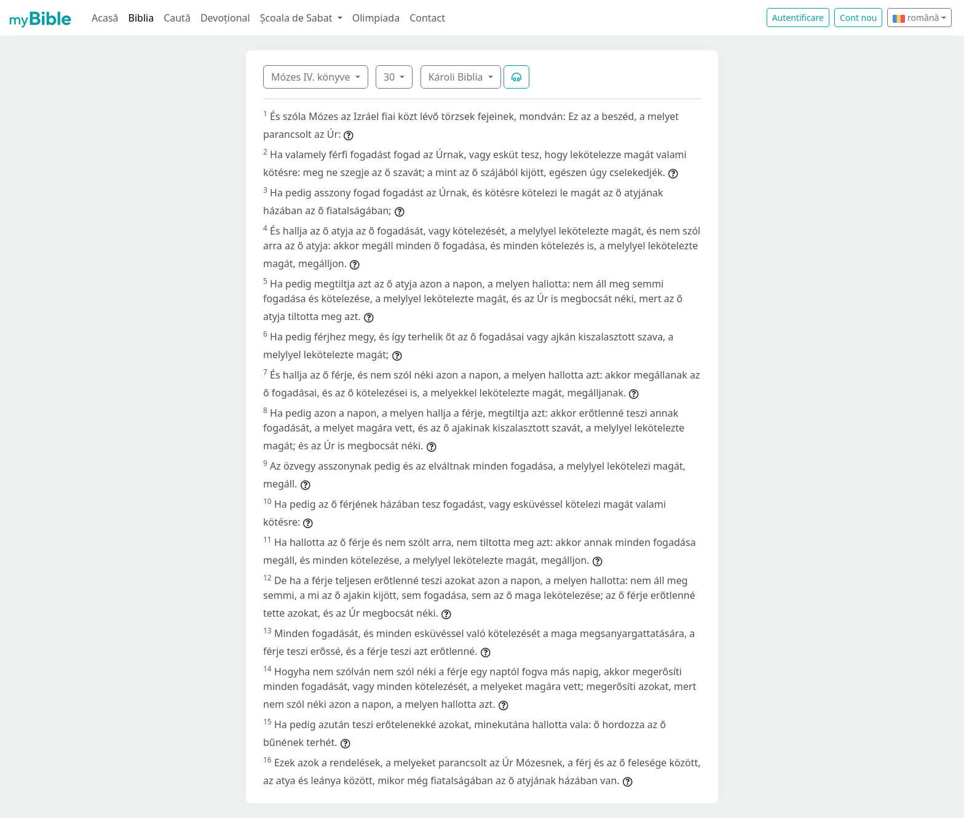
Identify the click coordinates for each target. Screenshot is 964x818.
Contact (427, 18)
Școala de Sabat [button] (297, 18)
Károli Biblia (457, 77)
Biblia (141, 18)
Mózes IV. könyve (312, 77)
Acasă (105, 18)
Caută (177, 18)
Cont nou (858, 17)
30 (390, 77)
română (916, 17)
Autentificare (798, 17)
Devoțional (225, 18)
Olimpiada (376, 18)
